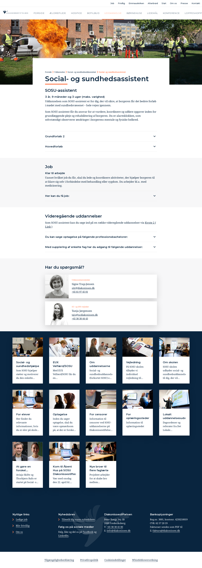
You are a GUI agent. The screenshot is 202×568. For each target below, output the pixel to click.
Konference (171, 13)
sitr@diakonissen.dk (83, 287)
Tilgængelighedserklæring (59, 559)
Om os (173, 3)
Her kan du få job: (57, 195)
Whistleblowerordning (145, 559)
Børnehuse (134, 13)
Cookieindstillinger (115, 559)
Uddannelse (113, 13)
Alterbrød (153, 3)
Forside (39, 13)
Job (112, 3)
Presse (184, 3)
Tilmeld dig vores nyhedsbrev (78, 519)
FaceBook (88, 531)
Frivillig (121, 3)
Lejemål (152, 13)
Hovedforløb (54, 146)
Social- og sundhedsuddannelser (82, 72)
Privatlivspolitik (89, 559)
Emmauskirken (136, 3)
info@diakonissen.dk (119, 530)
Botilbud (93, 13)
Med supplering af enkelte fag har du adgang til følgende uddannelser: (94, 247)
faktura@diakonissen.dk (166, 530)
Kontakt (196, 3)
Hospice (76, 13)
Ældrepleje (57, 13)
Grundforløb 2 (55, 136)
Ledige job (21, 519)
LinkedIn (63, 535)
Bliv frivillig (23, 525)
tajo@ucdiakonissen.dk (85, 314)
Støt (164, 3)
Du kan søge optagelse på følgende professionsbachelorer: (86, 236)
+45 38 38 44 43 (80, 318)
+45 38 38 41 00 (115, 526)
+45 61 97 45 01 (80, 291)
